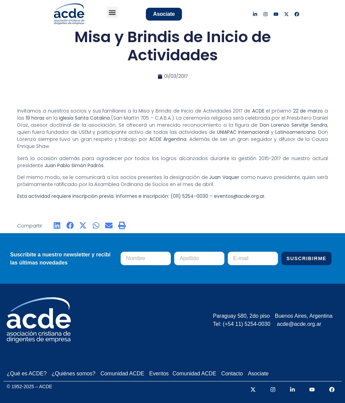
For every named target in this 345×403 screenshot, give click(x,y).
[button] (112, 12)
